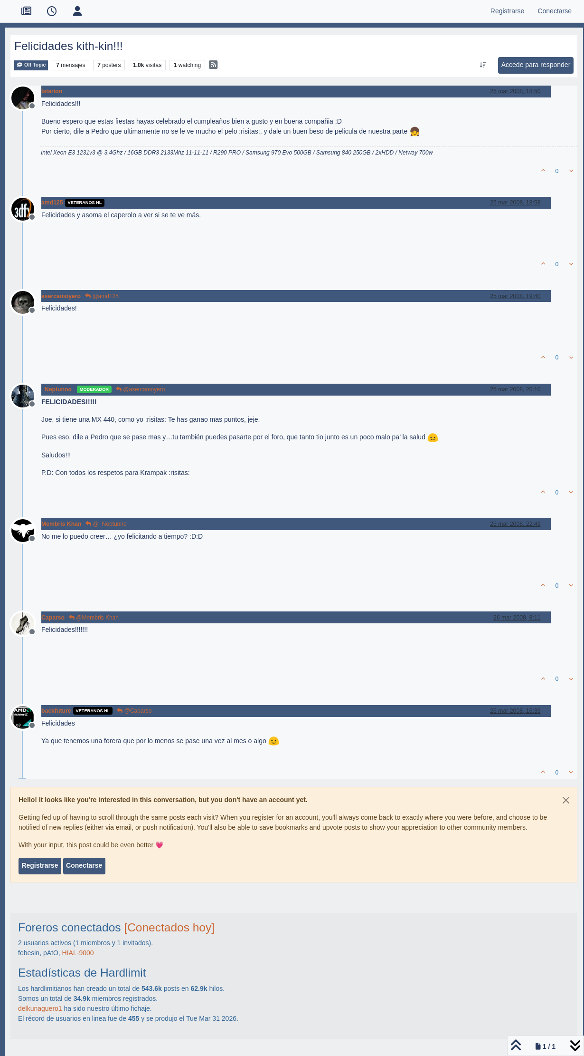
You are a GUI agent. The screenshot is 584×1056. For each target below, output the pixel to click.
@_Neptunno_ (107, 524)
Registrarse (39, 865)
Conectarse (84, 865)
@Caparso (134, 710)
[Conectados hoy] (169, 927)
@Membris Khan (94, 617)
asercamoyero (61, 296)
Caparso (53, 617)
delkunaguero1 (40, 1008)
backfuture (56, 710)
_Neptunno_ (58, 389)
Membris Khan (61, 524)
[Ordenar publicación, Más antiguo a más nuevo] (482, 65)
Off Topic (31, 65)
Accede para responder (536, 64)
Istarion (51, 91)
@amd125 (102, 296)
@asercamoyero (140, 389)
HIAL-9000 (78, 953)
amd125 (52, 202)
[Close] (566, 800)
